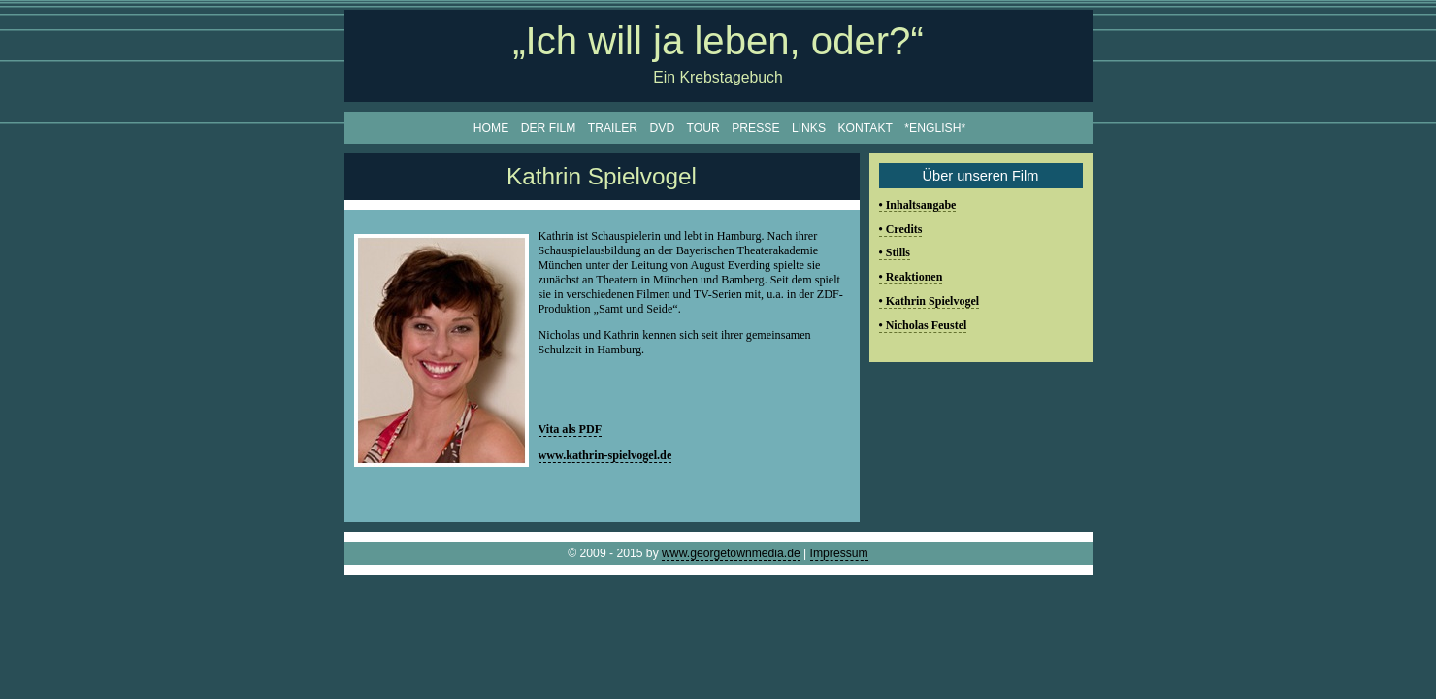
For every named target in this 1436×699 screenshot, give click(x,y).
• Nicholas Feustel (923, 325)
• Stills (895, 252)
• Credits (901, 229)
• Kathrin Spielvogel (929, 301)
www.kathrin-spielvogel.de (605, 455)
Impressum (839, 553)
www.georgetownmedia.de (731, 553)
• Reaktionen (911, 276)
